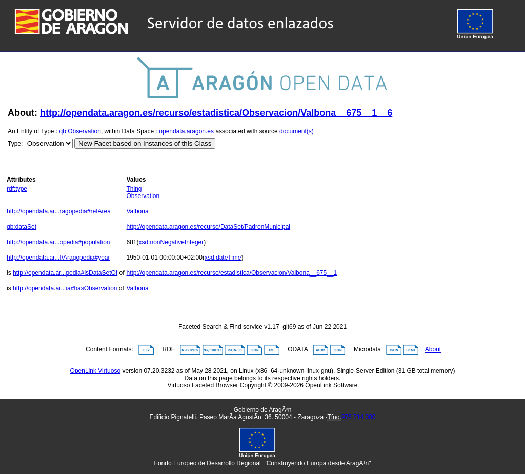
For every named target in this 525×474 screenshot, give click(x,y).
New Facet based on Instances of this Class (144, 143)
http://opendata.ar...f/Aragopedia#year (58, 257)
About (433, 349)
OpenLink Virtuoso (95, 370)
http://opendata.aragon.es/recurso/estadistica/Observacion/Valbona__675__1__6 (216, 113)
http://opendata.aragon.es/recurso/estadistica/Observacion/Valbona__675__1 (231, 272)
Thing (134, 188)
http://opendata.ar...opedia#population (58, 242)
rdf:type (17, 188)
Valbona (137, 211)
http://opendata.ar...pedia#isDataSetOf (65, 272)
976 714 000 (358, 417)
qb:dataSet (21, 226)
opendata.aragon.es (186, 131)
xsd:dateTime (223, 257)
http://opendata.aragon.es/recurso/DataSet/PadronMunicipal (208, 226)
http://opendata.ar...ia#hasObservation (65, 288)
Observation (142, 196)
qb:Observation (80, 131)
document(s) (296, 131)
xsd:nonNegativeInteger (171, 242)
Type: (15, 143)
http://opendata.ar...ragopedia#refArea (59, 211)
